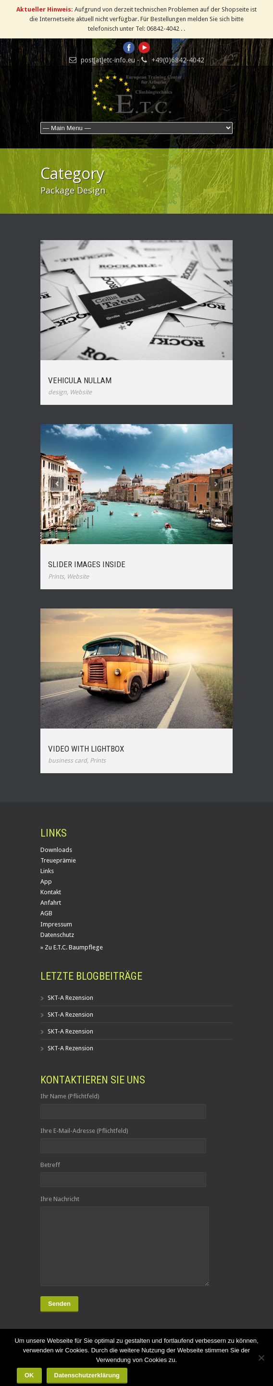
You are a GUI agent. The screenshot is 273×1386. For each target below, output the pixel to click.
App (46, 881)
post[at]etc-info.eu (108, 60)
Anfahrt (50, 902)
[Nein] (261, 1357)
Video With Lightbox (86, 749)
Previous (57, 484)
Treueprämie (58, 860)
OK (29, 1375)
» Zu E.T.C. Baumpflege (71, 947)
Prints (56, 576)
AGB (46, 913)
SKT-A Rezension (70, 997)
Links (47, 871)
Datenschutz (57, 934)
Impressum (56, 924)
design (57, 392)
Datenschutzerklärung (87, 1375)
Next (216, 484)
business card (67, 760)
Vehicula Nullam (80, 380)
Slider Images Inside (86, 564)
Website (81, 392)
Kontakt (50, 892)
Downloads (56, 849)
